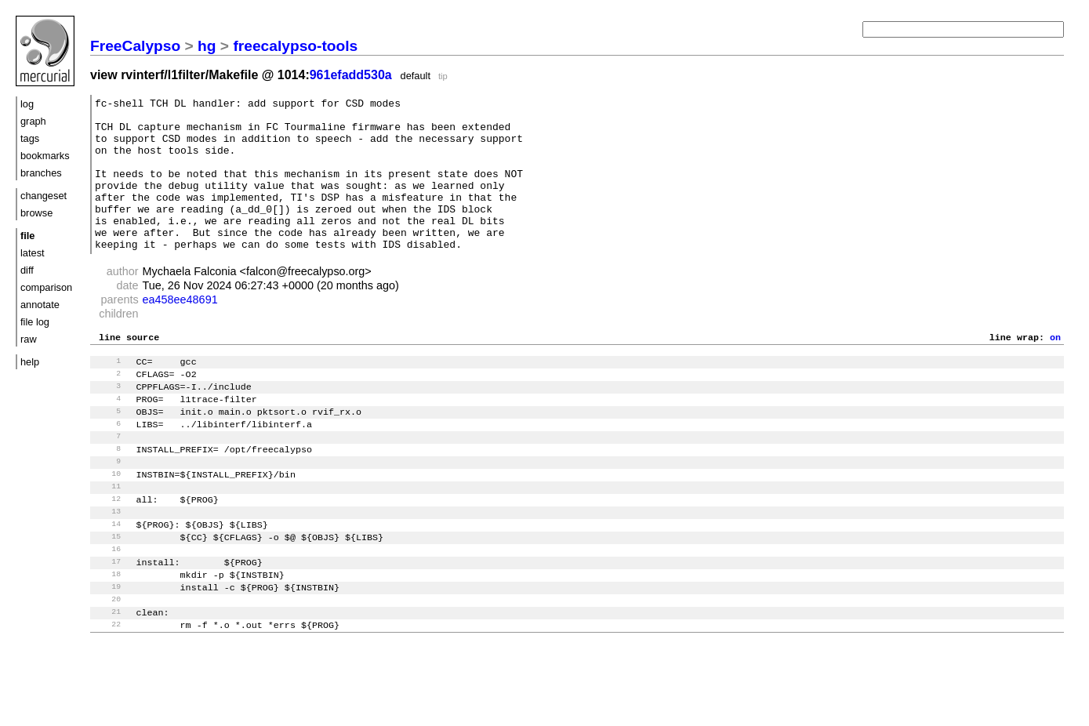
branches (41, 173)
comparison (46, 287)
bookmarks (45, 156)
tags (29, 138)
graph (33, 121)
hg (207, 46)
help (29, 362)
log (27, 104)
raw (28, 339)
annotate (40, 304)
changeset (43, 195)
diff (27, 270)
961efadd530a (351, 75)
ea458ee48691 (180, 330)
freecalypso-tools (295, 46)
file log (34, 322)
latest (32, 253)
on (1055, 369)
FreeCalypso (135, 46)
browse (36, 213)
